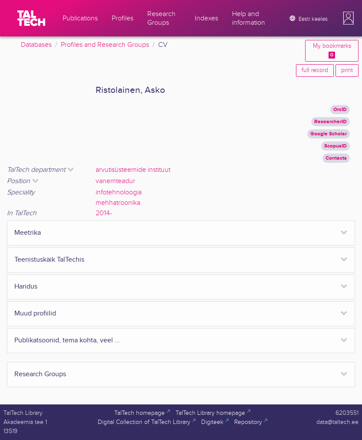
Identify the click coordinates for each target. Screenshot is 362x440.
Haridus (25, 286)
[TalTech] (31, 18)
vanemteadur (115, 181)
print (347, 70)
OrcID (340, 109)
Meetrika (27, 233)
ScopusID (335, 146)
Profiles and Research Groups (105, 45)
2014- (104, 213)
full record (315, 70)
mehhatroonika (118, 203)
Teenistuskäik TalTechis (49, 260)
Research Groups (40, 374)
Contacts (336, 158)
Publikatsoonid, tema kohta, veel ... (67, 340)
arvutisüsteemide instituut (133, 170)
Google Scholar (328, 134)
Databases (36, 45)
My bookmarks (332, 51)
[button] (349, 18)
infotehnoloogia (119, 192)
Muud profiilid (35, 313)
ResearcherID (330, 121)
